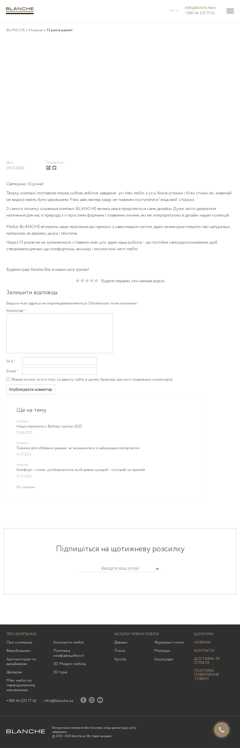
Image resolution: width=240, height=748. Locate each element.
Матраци (162, 650)
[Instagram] (92, 701)
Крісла (120, 659)
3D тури (60, 672)
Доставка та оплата (207, 661)
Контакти (204, 651)
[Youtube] (100, 701)
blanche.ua (78, 736)
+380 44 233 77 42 (200, 13)
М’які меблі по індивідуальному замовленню (20, 685)
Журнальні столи (169, 642)
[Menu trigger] (230, 11)
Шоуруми (203, 634)
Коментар (16, 310)
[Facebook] (83, 701)
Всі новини (25, 487)
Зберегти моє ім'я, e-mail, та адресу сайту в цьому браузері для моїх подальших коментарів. (92, 379)
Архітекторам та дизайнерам (21, 661)
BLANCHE (15, 30)
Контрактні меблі (68, 642)
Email (12, 371)
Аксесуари (163, 659)
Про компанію (21, 634)
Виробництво (18, 650)
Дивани (120, 642)
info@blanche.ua (58, 700)
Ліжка (119, 650)
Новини (36, 30)
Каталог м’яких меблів (136, 634)
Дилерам (14, 672)
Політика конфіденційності (69, 653)
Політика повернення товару (206, 675)
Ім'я (10, 361)
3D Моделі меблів (69, 664)
